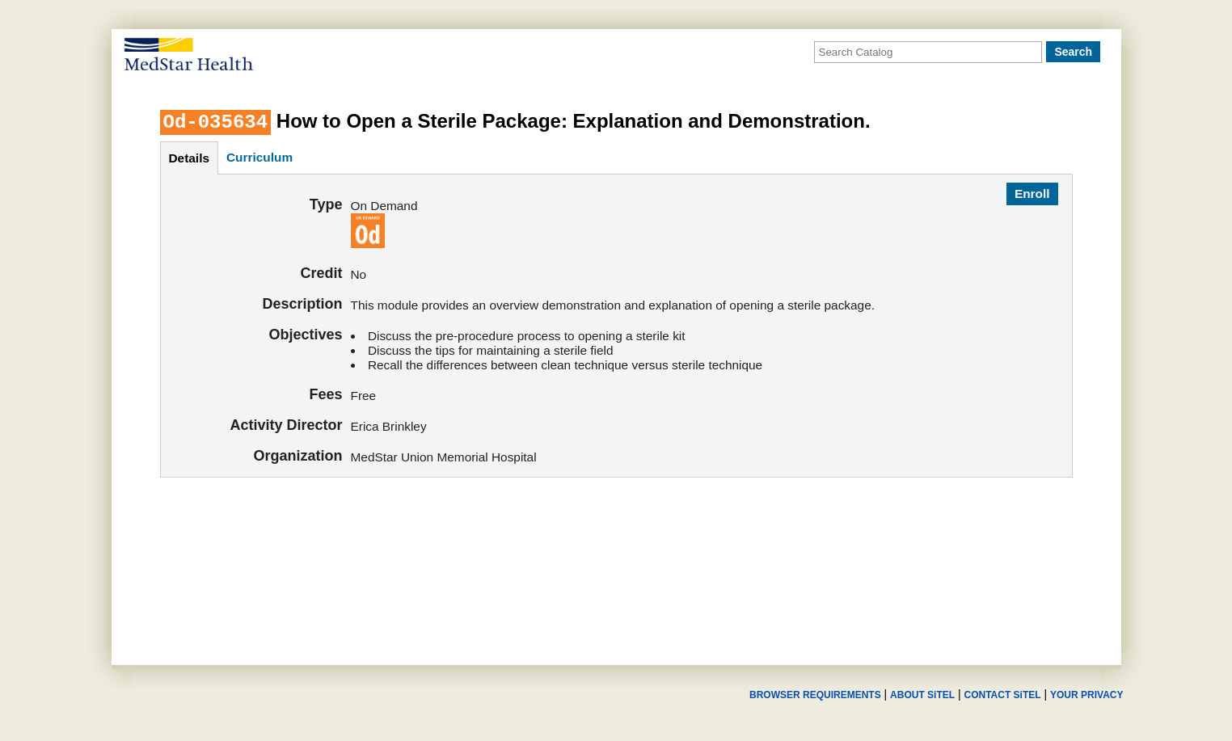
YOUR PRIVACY (1086, 695)
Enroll (1032, 193)
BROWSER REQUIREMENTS (815, 695)
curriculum (259, 157)
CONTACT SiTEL (1002, 695)
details (189, 158)
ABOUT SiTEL (922, 695)
